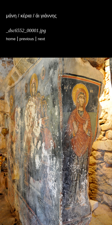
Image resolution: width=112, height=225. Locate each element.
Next (41, 39)
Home (11, 39)
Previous (26, 39)
